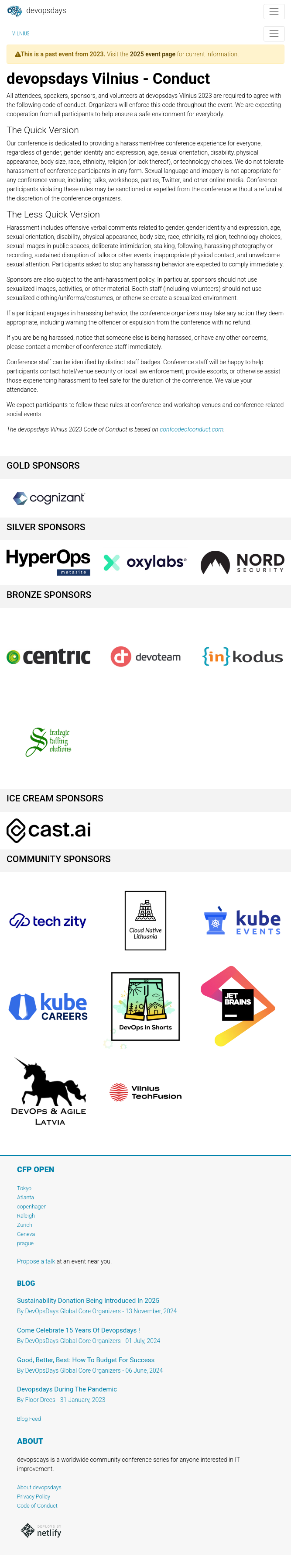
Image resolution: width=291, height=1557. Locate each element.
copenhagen (32, 1206)
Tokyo (24, 1188)
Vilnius (20, 34)
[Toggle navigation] (274, 11)
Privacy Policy (33, 1496)
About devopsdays (39, 1487)
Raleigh (26, 1215)
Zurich (24, 1225)
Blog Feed (29, 1418)
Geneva (26, 1234)
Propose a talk (36, 1261)
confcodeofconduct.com (191, 429)
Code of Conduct (37, 1505)
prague (25, 1243)
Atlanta (25, 1197)
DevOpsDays (36, 11)
